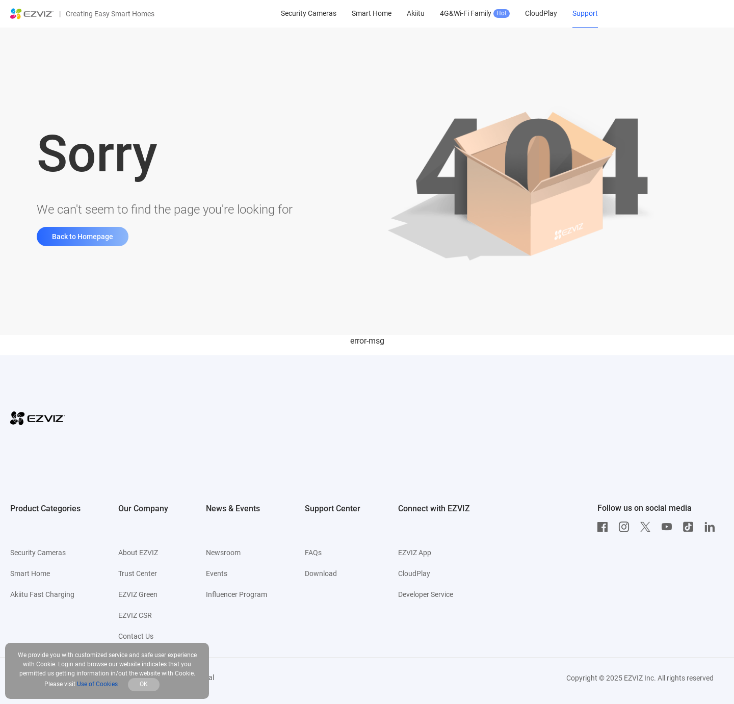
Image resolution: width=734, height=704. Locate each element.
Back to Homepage (82, 236)
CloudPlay (414, 573)
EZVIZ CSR (135, 615)
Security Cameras (38, 553)
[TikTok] (690, 527)
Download (321, 573)
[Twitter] (648, 527)
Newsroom (223, 553)
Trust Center (137, 573)
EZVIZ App (414, 553)
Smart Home (30, 573)
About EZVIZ (138, 553)
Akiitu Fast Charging (42, 594)
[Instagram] (626, 527)
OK (144, 684)
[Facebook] (605, 527)
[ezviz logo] (32, 13)
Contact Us (135, 636)
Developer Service (425, 594)
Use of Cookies (97, 684)
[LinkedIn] (712, 527)
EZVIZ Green (138, 594)
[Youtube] (669, 527)
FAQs (313, 553)
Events (216, 573)
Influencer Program (236, 594)
